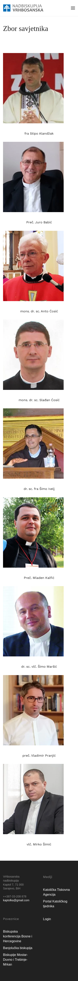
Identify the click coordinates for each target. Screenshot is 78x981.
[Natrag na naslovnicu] (23, 8)
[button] (73, 8)
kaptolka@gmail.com (16, 900)
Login (47, 919)
